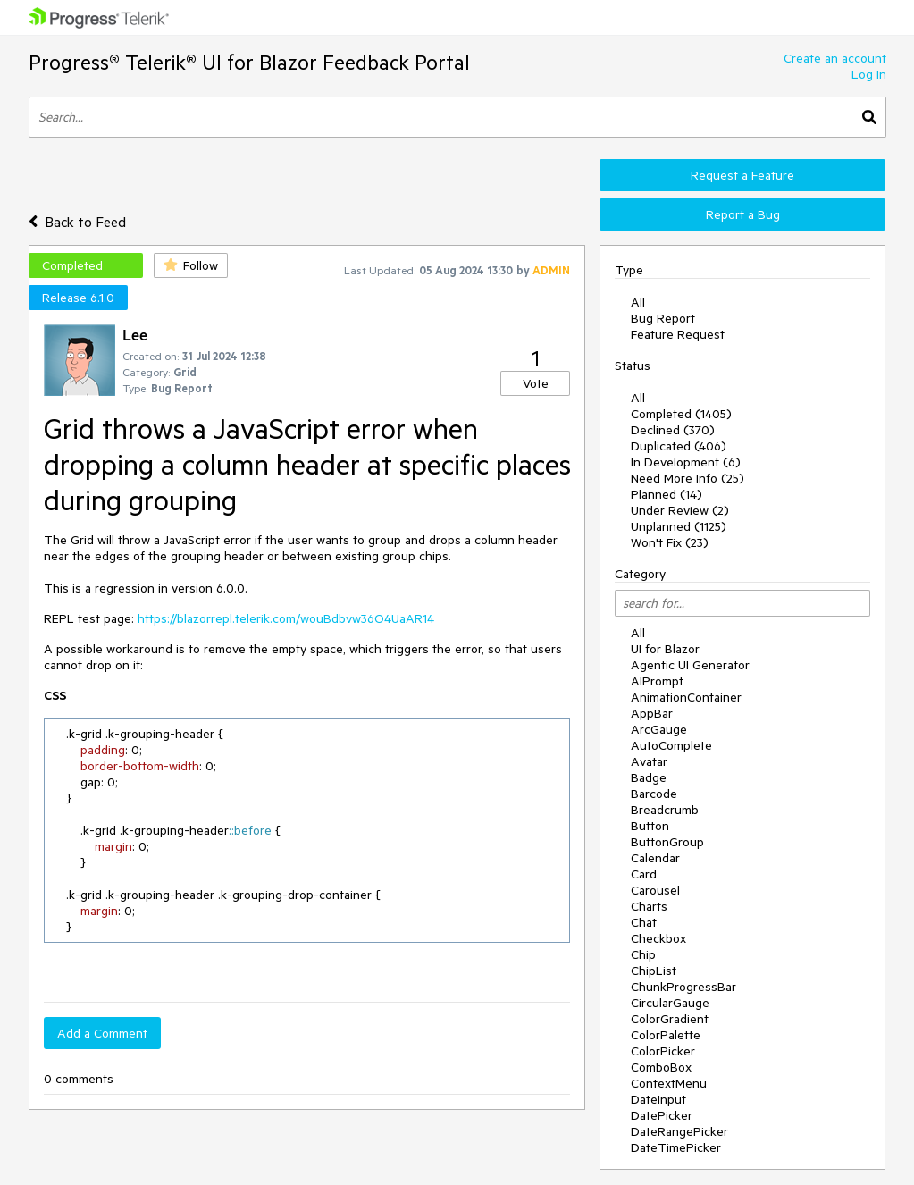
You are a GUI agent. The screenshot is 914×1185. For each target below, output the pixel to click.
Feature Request (678, 334)
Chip (643, 954)
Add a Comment (102, 1033)
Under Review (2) (680, 510)
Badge (649, 777)
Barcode (654, 794)
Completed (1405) (681, 414)
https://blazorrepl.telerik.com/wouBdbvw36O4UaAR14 (286, 618)
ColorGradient (670, 1019)
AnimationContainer (686, 697)
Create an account (835, 58)
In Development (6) (686, 462)
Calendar (655, 858)
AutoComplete (671, 745)
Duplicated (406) (678, 446)
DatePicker (661, 1115)
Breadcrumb (665, 810)
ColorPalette (665, 1035)
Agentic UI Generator (690, 665)
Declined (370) (673, 430)
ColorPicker (663, 1051)
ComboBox (661, 1067)
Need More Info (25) (687, 478)
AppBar (652, 713)
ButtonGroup (667, 842)
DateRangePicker (679, 1131)
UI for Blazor (665, 649)
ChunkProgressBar (683, 987)
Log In (868, 74)
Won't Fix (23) (670, 542)
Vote (536, 383)
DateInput (658, 1099)
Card (644, 874)
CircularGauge (670, 1003)
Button (650, 826)
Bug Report (663, 318)
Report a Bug (743, 214)
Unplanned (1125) (678, 526)
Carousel (655, 890)
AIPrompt (657, 681)
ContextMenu (669, 1083)
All (638, 302)
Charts (649, 906)
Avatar (649, 761)
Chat (644, 922)
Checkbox (658, 938)
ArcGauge (659, 729)
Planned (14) (666, 494)
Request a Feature (742, 175)
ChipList (653, 970)
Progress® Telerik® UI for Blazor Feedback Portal (249, 62)
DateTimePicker (676, 1147)
